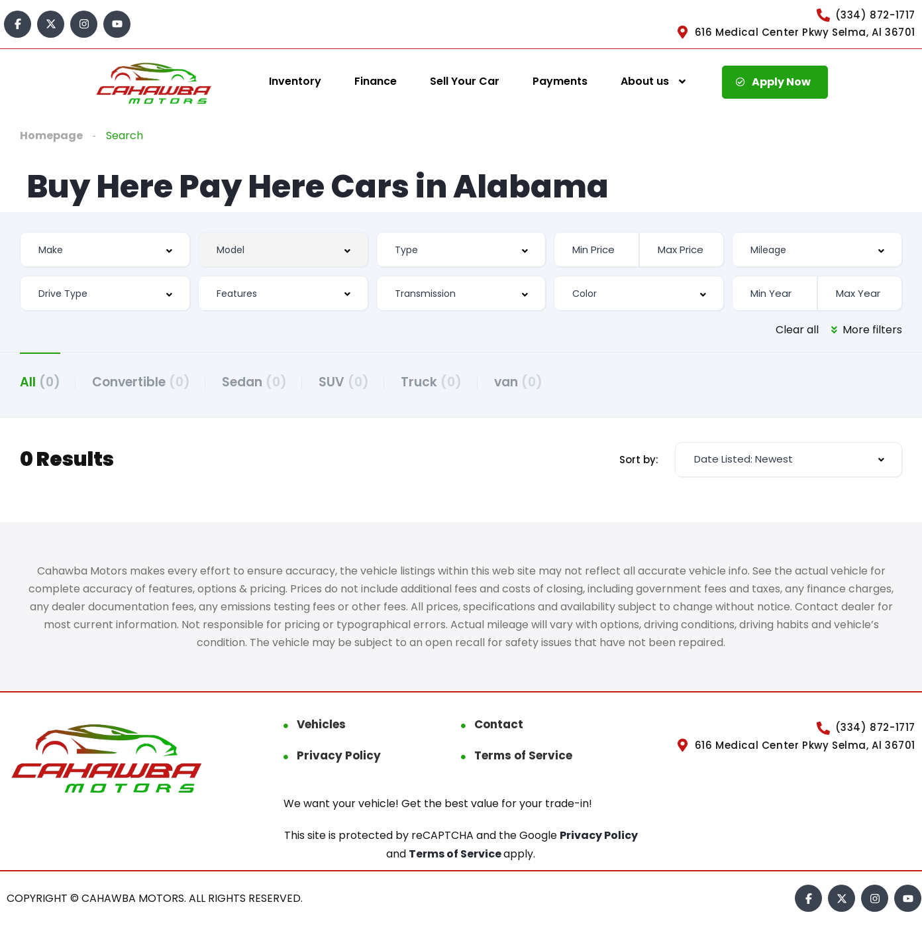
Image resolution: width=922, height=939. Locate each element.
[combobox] (105, 249)
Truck (436, 382)
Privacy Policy (339, 756)
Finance (375, 81)
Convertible (142, 382)
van (524, 382)
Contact (498, 725)
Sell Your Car (464, 81)
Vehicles (321, 725)
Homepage (51, 135)
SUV (348, 382)
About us (645, 81)
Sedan (257, 382)
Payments (560, 81)
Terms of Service (523, 756)
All (40, 382)
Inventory (295, 81)
